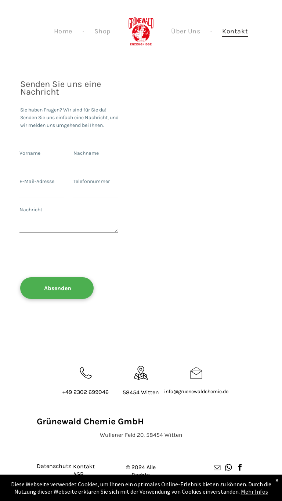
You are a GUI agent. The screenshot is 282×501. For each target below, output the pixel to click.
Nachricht (30, 209)
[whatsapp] (229, 468)
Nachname (86, 153)
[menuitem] (64, 31)
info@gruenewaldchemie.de (196, 391)
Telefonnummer (91, 181)
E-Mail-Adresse (36, 181)
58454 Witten (141, 392)
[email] (217, 468)
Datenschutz (54, 465)
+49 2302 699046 (85, 391)
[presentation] (75, 255)
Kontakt (84, 466)
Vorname (29, 153)
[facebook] (240, 468)
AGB (78, 474)
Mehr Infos (254, 491)
